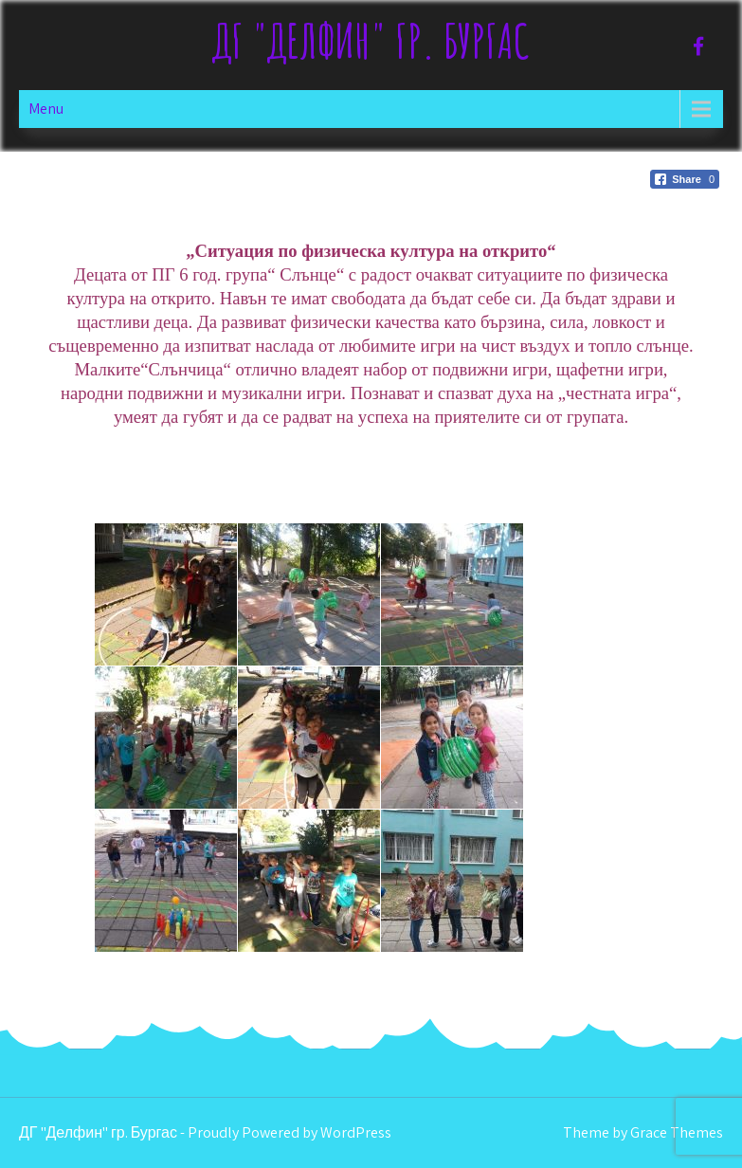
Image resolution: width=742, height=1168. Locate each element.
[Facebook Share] (684, 179)
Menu (45, 109)
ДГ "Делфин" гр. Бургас (371, 40)
